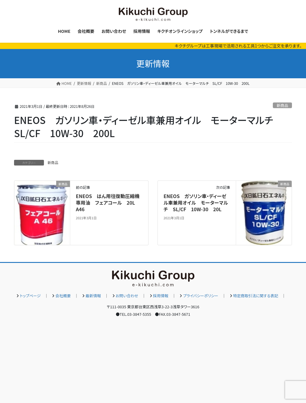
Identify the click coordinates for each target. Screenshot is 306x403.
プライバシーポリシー (200, 295)
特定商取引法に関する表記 (255, 295)
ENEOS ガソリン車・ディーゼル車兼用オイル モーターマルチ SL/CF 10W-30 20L (195, 202)
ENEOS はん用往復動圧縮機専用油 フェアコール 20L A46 (108, 202)
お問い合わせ (127, 295)
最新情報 (93, 295)
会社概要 (63, 295)
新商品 (282, 105)
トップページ (30, 295)
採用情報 (160, 295)
